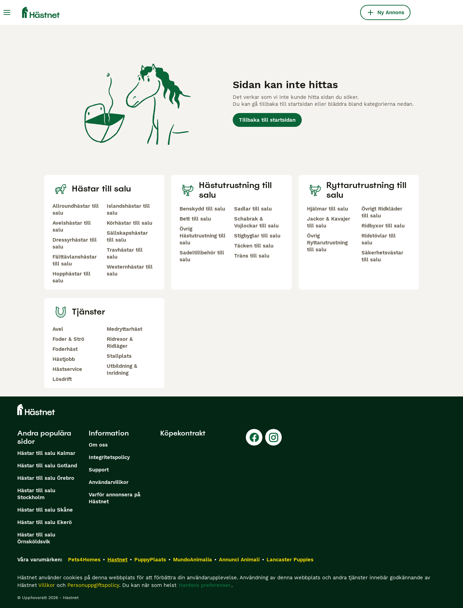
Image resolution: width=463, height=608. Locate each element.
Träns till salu (251, 256)
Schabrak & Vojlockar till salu (256, 222)
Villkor (46, 585)
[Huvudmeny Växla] (7, 12)
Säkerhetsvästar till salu (382, 256)
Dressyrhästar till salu (74, 243)
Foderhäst (65, 349)
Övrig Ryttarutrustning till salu (327, 243)
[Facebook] (254, 437)
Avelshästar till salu (71, 226)
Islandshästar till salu (128, 209)
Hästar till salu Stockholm (36, 494)
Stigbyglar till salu (257, 236)
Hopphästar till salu (71, 277)
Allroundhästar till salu (75, 209)
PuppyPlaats (150, 559)
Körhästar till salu (129, 223)
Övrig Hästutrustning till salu (202, 236)
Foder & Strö (68, 339)
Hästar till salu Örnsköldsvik (36, 538)
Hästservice (67, 369)
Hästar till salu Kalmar (46, 453)
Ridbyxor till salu (383, 226)
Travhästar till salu (125, 253)
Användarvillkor (108, 482)
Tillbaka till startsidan (267, 120)
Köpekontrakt (182, 433)
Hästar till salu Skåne (45, 510)
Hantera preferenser (205, 585)
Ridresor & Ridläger (120, 342)
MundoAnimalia (192, 559)
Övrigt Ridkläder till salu (381, 212)
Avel (57, 329)
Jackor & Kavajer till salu (328, 222)
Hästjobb (63, 359)
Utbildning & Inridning (122, 369)
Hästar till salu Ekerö (44, 522)
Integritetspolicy (109, 457)
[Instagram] (273, 437)
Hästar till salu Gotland (47, 465)
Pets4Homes (84, 559)
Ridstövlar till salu (378, 239)
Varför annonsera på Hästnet (115, 498)
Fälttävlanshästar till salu (74, 260)
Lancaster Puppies (290, 559)
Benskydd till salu (202, 209)
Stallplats (119, 356)
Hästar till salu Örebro (45, 478)
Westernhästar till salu (130, 270)
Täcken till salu (253, 246)
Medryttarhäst (124, 329)
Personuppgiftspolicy (93, 585)
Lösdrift (62, 379)
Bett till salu (195, 219)
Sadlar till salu (253, 209)
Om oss (98, 445)
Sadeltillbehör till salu (202, 256)
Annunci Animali (239, 559)
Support (99, 470)
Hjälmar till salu (327, 209)
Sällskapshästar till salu (127, 236)
